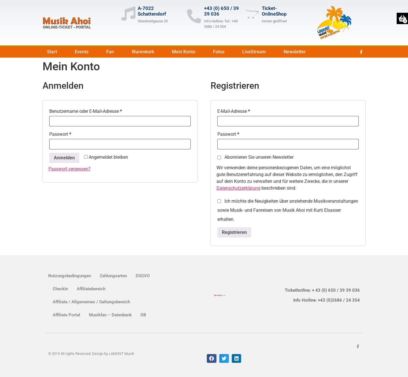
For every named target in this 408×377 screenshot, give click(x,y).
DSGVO (143, 275)
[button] (211, 358)
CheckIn (60, 288)
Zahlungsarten (113, 275)
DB (143, 314)
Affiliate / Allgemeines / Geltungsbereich (91, 301)
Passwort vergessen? (69, 168)
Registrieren (234, 232)
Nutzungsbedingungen (69, 275)
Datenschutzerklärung (238, 188)
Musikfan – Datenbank (110, 314)
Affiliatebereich (91, 288)
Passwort (71, 133)
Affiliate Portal (66, 314)
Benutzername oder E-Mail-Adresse (96, 110)
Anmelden (64, 157)
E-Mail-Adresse (245, 110)
